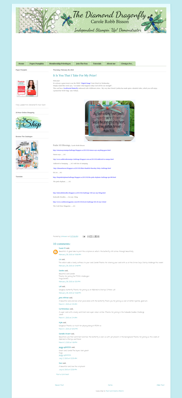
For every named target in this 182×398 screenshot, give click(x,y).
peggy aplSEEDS (65, 347)
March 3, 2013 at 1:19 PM (68, 342)
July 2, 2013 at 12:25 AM (68, 358)
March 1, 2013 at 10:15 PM (68, 329)
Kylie (60, 322)
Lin (60, 259)
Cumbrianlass (64, 309)
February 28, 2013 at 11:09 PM (70, 293)
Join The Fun (82, 63)
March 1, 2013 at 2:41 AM (68, 318)
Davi (60, 363)
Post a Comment (62, 374)
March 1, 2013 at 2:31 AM (68, 304)
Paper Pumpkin (37, 63)
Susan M (62, 248)
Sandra (61, 271)
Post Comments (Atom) (115, 391)
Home (21, 63)
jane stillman (64, 298)
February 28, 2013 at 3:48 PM (70, 266)
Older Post (160, 385)
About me (111, 63)
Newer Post (59, 385)
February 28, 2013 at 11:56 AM (70, 254)
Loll (60, 286)
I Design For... (127, 63)
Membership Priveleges (60, 63)
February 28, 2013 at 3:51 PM (69, 281)
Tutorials (97, 63)
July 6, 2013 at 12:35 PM (68, 369)
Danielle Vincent (64, 334)
